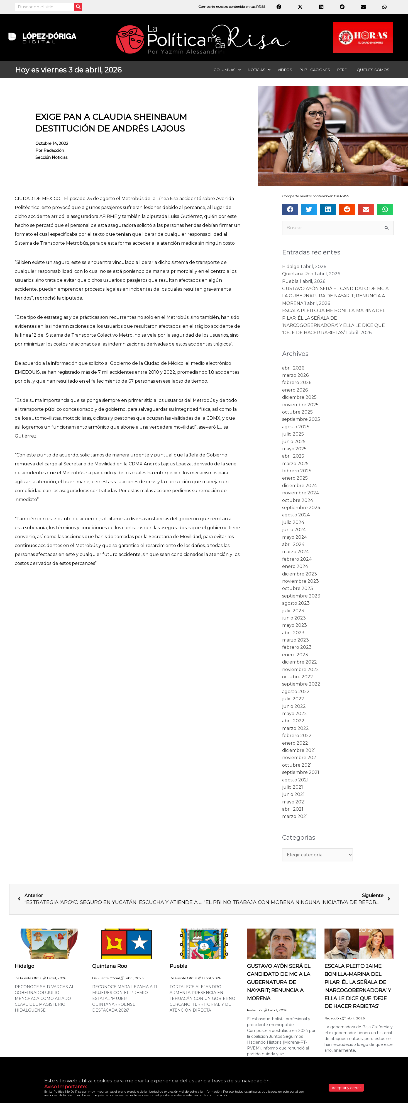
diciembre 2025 (299, 397)
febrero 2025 (296, 470)
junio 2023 (294, 618)
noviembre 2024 (300, 492)
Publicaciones (314, 69)
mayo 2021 (294, 802)
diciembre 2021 (299, 750)
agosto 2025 (295, 426)
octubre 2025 (297, 412)
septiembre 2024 (301, 507)
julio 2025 (293, 434)
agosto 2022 (296, 691)
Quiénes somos (373, 69)
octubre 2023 (297, 588)
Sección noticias (53, 158)
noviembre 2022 (300, 669)
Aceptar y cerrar (346, 1087)
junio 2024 (294, 529)
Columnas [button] (227, 69)
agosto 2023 (296, 603)
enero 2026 (295, 390)
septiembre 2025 (301, 419)
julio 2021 (292, 787)
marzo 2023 (295, 640)
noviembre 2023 (300, 581)
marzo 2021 (295, 816)
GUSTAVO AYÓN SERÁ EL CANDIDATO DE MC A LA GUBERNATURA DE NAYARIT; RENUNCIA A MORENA (335, 296)
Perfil (343, 69)
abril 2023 (293, 632)
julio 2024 (293, 522)
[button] (290, 209)
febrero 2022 (297, 735)
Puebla (290, 281)
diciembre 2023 (299, 574)
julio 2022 (293, 698)
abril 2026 (293, 368)
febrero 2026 (296, 382)
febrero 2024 (297, 559)
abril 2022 (293, 720)
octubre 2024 (297, 500)
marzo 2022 (295, 728)
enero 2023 (295, 654)
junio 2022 (294, 706)
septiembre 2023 (301, 596)
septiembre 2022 (301, 684)
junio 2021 (293, 794)
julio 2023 (293, 610)
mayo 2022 (294, 713)
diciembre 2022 (299, 662)
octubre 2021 (297, 765)
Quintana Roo (297, 273)
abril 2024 (293, 544)
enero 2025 (295, 478)
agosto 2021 (295, 780)
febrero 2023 (297, 647)
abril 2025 (293, 456)
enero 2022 (295, 743)
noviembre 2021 (300, 757)
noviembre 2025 (300, 404)
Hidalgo (290, 266)
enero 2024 (295, 566)
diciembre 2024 (299, 485)
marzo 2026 (295, 375)
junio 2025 (294, 441)
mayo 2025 (294, 448)
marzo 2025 (295, 463)
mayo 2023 (294, 625)
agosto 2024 (296, 515)
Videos (285, 69)
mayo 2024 (294, 537)
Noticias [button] (259, 69)
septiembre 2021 (300, 772)
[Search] (78, 7)
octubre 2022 (297, 676)
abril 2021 (292, 809)
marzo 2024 (295, 551)
